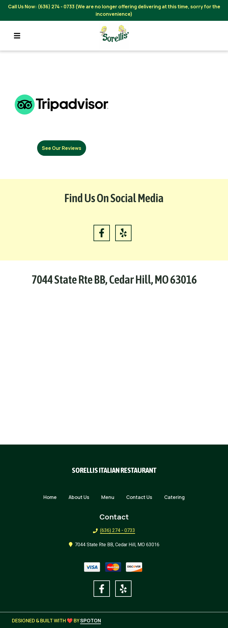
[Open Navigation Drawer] (17, 35)
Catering (176, 496)
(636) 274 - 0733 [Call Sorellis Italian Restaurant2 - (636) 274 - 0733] (117, 530)
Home (51, 496)
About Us (81, 496)
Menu (109, 496)
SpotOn (90, 620)
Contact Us (141, 496)
